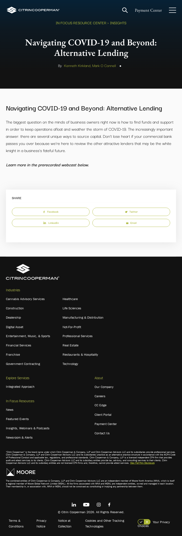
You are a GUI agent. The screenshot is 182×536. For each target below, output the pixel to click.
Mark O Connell (104, 65)
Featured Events (17, 419)
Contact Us (102, 433)
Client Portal (103, 414)
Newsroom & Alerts (19, 437)
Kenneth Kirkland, (77, 65)
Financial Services (18, 345)
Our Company (104, 387)
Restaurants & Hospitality (80, 354)
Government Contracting (23, 364)
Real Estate (70, 345)
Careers (100, 396)
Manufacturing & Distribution (83, 317)
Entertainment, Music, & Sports (28, 336)
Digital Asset (14, 327)
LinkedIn (51, 222)
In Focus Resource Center (81, 22)
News (10, 410)
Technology (70, 364)
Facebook (51, 211)
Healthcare (70, 299)
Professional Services (78, 336)
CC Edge (100, 405)
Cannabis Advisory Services (25, 299)
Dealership (13, 317)
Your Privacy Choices (154, 524)
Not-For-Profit (72, 327)
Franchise (13, 354)
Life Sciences (72, 308)
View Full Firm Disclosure (142, 463)
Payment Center (148, 10)
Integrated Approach (20, 386)
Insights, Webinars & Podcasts (28, 428)
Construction (15, 308)
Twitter (131, 211)
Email (131, 222)
